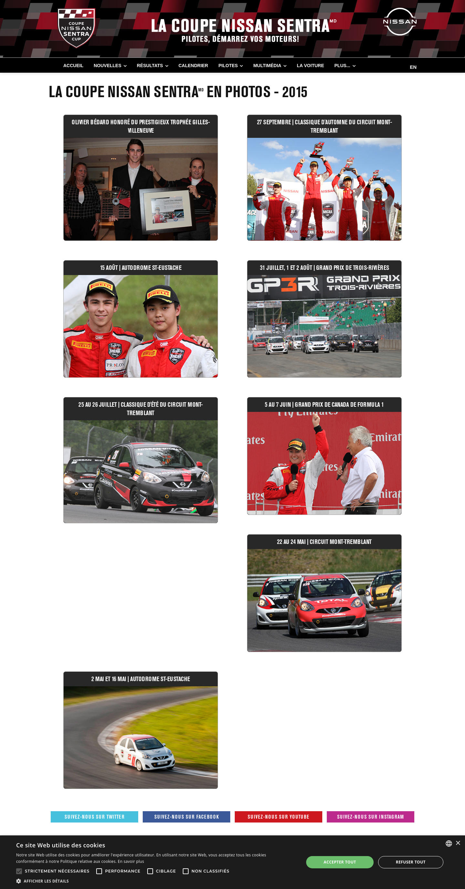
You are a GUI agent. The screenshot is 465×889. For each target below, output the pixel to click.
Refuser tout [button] (411, 862)
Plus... (342, 65)
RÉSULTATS (150, 65)
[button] (155, 881)
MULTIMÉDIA (267, 65)
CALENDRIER (193, 65)
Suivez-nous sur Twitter (95, 816)
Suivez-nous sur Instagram (370, 816)
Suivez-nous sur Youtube (278, 816)
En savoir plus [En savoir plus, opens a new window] (131, 861)
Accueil (73, 65)
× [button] (457, 843)
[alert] (232, 862)
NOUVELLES (107, 65)
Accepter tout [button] (340, 862)
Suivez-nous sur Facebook (186, 816)
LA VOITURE (310, 65)
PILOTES (228, 65)
